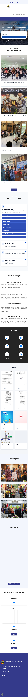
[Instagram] (6, 671)
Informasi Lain (5, 236)
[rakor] (14, 473)
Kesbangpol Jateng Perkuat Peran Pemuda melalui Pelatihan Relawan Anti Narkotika (14, 150)
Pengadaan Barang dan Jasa (8, 233)
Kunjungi (13, 634)
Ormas (5, 40)
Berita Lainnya (14, 189)
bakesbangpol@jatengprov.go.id (19, 14)
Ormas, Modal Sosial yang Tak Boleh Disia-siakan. (12, 182)
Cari (14, 37)
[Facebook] (1, 671)
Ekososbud (10, 40)
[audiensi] (14, 509)
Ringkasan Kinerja (6, 221)
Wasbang (22, 40)
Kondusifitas (17, 40)
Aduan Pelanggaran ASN (7, 230)
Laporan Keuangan (6, 218)
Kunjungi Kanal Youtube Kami (14, 583)
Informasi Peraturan (6, 224)
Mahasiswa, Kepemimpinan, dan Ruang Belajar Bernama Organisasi (13, 83)
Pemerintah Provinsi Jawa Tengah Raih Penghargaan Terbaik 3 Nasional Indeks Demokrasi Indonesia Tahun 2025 (14, 116)
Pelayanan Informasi (7, 227)
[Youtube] (8, 671)
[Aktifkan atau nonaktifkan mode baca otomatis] (2, 694)
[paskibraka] (14, 491)
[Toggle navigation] (2, 19)
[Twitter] (3, 671)
